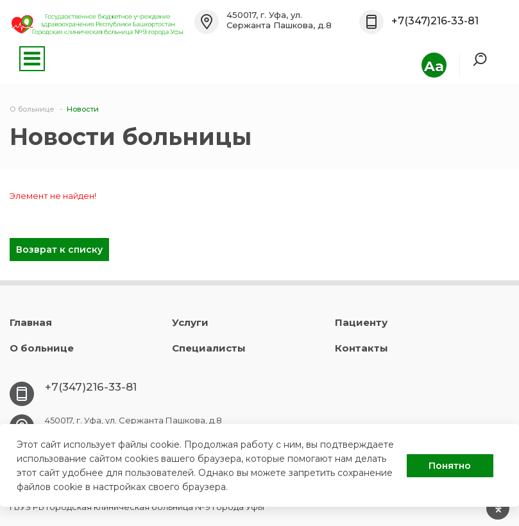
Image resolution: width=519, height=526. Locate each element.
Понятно (450, 465)
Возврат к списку (59, 249)
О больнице (42, 348)
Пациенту (361, 322)
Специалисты (209, 348)
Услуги (190, 322)
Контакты (361, 348)
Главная (31, 322)
